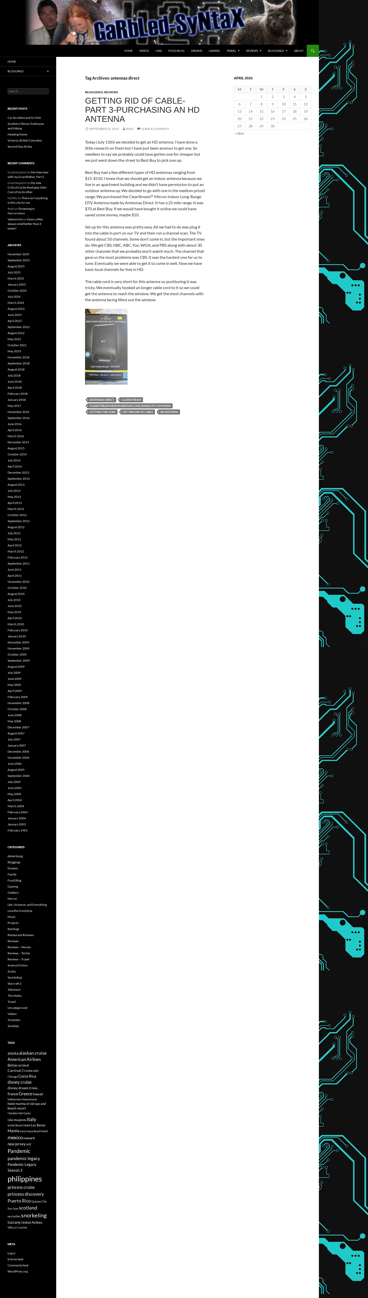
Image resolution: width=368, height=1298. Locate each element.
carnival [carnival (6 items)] (23, 1065)
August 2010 (16, 594)
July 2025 (14, 272)
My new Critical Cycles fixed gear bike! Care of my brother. (27, 187)
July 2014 (14, 460)
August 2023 (16, 309)
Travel (231, 50)
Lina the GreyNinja (20, 911)
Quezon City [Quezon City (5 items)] (39, 1201)
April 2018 (15, 387)
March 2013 (16, 509)
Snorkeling (15, 977)
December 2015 (18, 442)
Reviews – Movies (19, 947)
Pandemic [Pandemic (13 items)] (19, 1151)
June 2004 (15, 788)
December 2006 (18, 751)
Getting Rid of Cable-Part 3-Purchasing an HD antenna (142, 110)
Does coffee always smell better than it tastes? (25, 223)
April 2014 (15, 466)
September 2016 (19, 418)
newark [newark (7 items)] (29, 1138)
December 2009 (18, 642)
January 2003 (17, 824)
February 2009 (18, 697)
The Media (15, 996)
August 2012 (16, 527)
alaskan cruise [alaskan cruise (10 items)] (33, 1053)
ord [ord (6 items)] (28, 1144)
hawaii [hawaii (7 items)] (38, 1094)
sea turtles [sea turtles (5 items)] (14, 1216)
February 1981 (18, 830)
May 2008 (14, 721)
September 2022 (19, 327)
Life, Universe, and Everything (27, 905)
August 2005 (16, 770)
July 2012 (14, 533)
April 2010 (15, 618)
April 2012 (15, 545)
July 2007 (14, 739)
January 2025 (17, 284)
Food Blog (176, 50)
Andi (130, 129)
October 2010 (17, 588)
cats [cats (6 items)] (36, 1071)
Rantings (13, 929)
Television (14, 989)
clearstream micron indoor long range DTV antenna (130, 405)
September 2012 (19, 521)
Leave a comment (155, 129)
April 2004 (15, 800)
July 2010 (14, 600)
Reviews (252, 50)
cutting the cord (102, 411)
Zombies (13, 1026)
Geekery (13, 892)
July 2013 (14, 491)
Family (12, 874)
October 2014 (17, 454)
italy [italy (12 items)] (31, 1119)
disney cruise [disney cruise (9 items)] (20, 1082)
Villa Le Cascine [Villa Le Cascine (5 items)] (17, 1227)
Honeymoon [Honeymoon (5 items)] (29, 1099)
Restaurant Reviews (21, 935)
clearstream (131, 399)
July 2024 (14, 296)
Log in (11, 1253)
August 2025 (16, 266)
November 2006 (18, 757)
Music (12, 917)
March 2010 (16, 624)
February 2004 (18, 812)
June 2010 (15, 606)
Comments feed (18, 1265)
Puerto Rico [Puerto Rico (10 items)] (19, 1200)
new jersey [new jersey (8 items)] (17, 1144)
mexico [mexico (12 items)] (15, 1137)
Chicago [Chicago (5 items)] (13, 1076)
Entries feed (15, 1259)
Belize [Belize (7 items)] (12, 1065)
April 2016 (15, 430)
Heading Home (17, 134)
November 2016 (18, 412)
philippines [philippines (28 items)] (25, 1178)
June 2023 (15, 315)
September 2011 (19, 563)
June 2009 (15, 679)
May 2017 (14, 406)
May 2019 (14, 351)
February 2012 (18, 557)
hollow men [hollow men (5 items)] (15, 1099)
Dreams (196, 50)
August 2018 (16, 369)
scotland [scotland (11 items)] (28, 1208)
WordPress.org (18, 1271)
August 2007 (16, 733)
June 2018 (15, 381)
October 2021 (17, 345)
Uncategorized (17, 1008)
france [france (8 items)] (13, 1094)
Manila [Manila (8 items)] (13, 1130)
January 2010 (17, 636)
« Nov (239, 133)
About (298, 50)
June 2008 (15, 715)
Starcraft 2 (15, 983)
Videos (144, 50)
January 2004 (17, 818)
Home (128, 50)
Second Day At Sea (20, 146)
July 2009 (14, 673)
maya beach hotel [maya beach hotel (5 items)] (37, 1131)
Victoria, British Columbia (25, 140)
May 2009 (14, 685)
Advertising (15, 856)
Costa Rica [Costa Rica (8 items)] (27, 1076)
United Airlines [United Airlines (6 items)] (32, 1222)
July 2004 (14, 782)
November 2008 (18, 703)
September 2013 (19, 478)
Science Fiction (18, 965)
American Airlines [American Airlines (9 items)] (24, 1059)
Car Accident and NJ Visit (24, 118)
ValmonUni (15, 219)
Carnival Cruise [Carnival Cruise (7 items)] (20, 1070)
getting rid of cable (138, 411)
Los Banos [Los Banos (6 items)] (38, 1125)
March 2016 (16, 436)
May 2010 (14, 612)
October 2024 (17, 290)
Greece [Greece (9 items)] (25, 1093)
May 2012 (14, 539)
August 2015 (16, 448)
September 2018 (19, 363)
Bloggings (276, 50)
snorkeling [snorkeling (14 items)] (34, 1215)
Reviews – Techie (19, 953)
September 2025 (19, 260)
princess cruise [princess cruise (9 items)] (21, 1187)
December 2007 (18, 727)
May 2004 (14, 794)
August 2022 (16, 333)
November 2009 (18, 648)
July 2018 (14, 375)
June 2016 (15, 424)
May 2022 (14, 339)
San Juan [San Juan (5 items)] (13, 1208)
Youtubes (14, 1020)
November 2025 (18, 254)
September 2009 (19, 660)
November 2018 (18, 357)
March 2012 (16, 551)
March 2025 (16, 278)
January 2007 (17, 745)
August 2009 (16, 666)
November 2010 (18, 582)
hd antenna (169, 411)
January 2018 (17, 400)
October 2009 (17, 654)
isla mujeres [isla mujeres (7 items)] (17, 1120)
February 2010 (18, 630)
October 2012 (17, 515)
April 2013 (15, 503)
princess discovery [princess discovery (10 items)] (26, 1194)
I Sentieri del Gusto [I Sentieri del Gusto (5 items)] (19, 1113)
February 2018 (18, 394)
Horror (12, 898)
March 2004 (16, 806)
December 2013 (18, 472)
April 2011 (15, 575)
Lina (159, 50)
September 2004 (19, 776)
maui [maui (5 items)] (23, 1131)
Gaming (214, 50)
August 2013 (16, 484)
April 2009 (15, 691)
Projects (13, 923)
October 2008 (17, 709)
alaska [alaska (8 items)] (13, 1053)
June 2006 (15, 764)
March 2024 (16, 303)
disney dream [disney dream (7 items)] (18, 1088)
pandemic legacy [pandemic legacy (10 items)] (24, 1158)
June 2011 (15, 569)
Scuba (12, 971)
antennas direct (101, 399)
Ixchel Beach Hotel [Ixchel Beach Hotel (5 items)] (19, 1125)
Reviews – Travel (18, 959)
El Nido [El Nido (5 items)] (33, 1088)
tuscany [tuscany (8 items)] (14, 1222)
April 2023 (15, 321)
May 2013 (14, 497)
